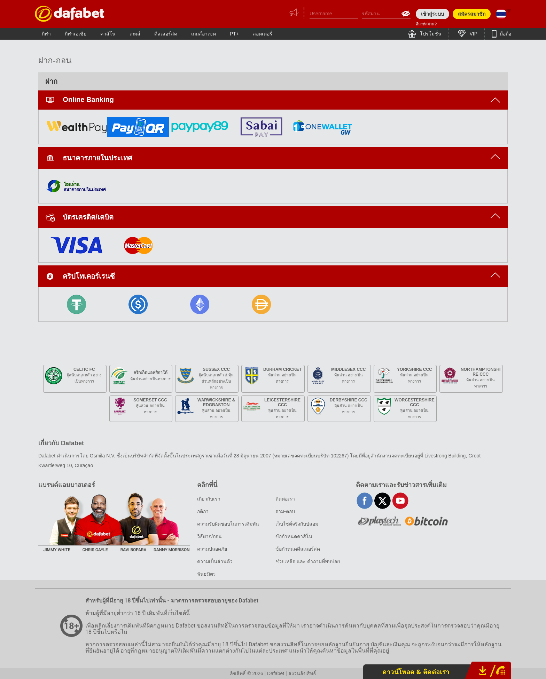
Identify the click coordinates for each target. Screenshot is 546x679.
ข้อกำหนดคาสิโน (293, 536)
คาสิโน (108, 34)
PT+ (234, 34)
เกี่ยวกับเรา (208, 499)
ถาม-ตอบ (285, 511)
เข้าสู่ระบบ (432, 14)
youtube (400, 501)
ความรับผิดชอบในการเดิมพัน (228, 524)
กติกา (203, 511)
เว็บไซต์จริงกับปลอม (296, 524)
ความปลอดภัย (212, 549)
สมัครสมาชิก (471, 14)
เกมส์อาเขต (203, 34)
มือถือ (504, 34)
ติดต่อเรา (285, 499)
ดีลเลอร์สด (165, 34)
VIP (472, 34)
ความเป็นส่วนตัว (215, 561)
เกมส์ (135, 34)
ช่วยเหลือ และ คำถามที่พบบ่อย (307, 561)
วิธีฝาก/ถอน (209, 536)
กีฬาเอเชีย (75, 34)
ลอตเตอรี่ (262, 34)
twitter (382, 501)
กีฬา (46, 34)
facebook (365, 501)
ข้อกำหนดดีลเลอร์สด (297, 549)
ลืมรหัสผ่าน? (426, 24)
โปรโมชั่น (430, 34)
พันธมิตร (206, 574)
